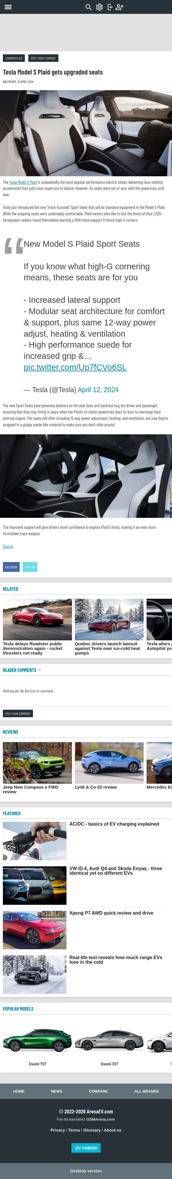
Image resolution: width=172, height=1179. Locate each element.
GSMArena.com (100, 1119)
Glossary (92, 1130)
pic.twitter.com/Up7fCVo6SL (75, 367)
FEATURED (12, 813)
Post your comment (43, 58)
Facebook (11, 567)
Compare (98, 1091)
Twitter (30, 567)
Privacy (58, 1130)
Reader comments (22, 670)
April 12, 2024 (98, 390)
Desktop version (86, 1171)
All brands (146, 1091)
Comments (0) (13, 58)
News (56, 1091)
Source (8, 546)
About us (112, 1130)
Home (19, 1091)
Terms (74, 1130)
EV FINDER (86, 1148)
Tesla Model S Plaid (23, 182)
